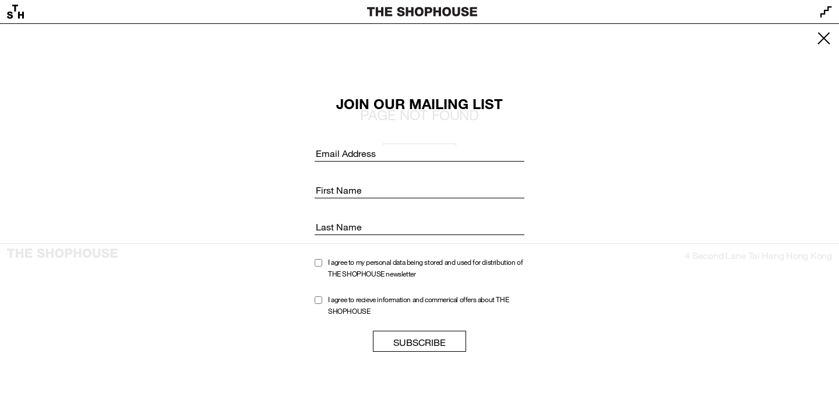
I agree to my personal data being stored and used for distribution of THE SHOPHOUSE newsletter (425, 267)
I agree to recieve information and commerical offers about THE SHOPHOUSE (418, 305)
